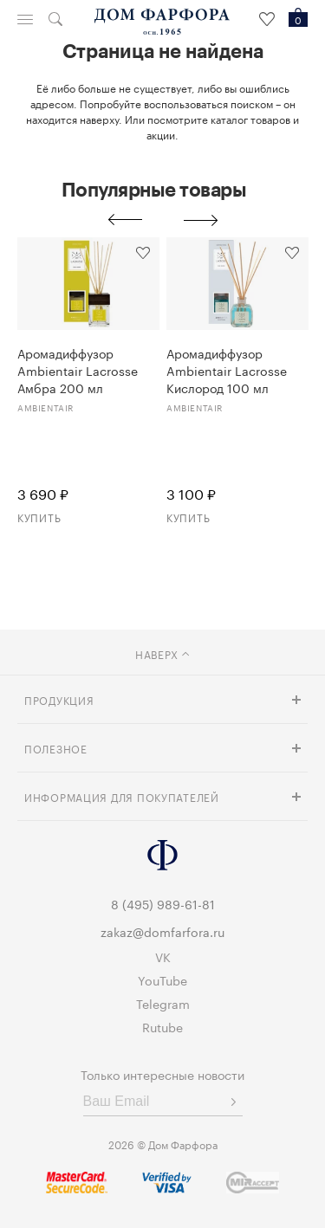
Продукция (59, 699)
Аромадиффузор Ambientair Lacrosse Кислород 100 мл (226, 370)
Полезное (56, 748)
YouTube (162, 979)
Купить (39, 516)
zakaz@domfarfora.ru (162, 931)
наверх (162, 653)
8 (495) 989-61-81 (163, 903)
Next (201, 220)
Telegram (163, 1002)
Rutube (162, 1026)
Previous (125, 220)
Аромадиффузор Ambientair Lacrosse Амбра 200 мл (77, 370)
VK (163, 956)
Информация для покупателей (121, 796)
